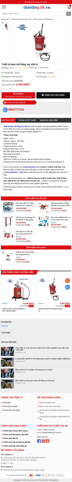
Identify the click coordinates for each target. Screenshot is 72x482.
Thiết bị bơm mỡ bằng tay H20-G (50, 310)
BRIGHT (19, 237)
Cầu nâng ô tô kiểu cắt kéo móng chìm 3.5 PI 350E (24, 233)
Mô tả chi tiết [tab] (8, 120)
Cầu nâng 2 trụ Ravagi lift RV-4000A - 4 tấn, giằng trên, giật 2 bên (25, 218)
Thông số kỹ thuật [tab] (27, 120)
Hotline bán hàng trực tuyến (37, 2)
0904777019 (13, 109)
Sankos (53, 222)
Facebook (4, 326)
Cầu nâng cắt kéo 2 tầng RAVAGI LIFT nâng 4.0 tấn (60, 204)
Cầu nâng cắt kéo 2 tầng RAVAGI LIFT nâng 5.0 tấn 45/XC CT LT (25, 204)
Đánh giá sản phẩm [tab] (48, 120)
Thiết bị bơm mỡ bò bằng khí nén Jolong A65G (13, 310)
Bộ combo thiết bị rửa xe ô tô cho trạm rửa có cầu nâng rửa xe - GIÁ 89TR (60, 218)
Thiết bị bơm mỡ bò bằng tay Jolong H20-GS (25, 253)
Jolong (18, 257)
